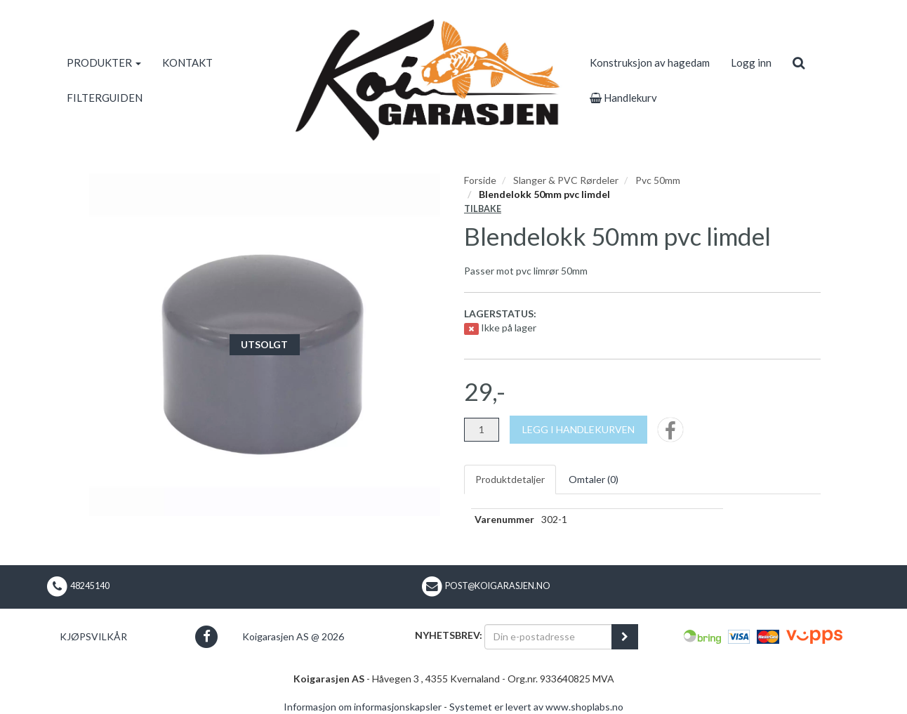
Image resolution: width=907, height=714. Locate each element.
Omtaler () (593, 479)
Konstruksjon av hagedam (650, 62)
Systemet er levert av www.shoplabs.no (536, 707)
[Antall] (481, 430)
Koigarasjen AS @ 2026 (293, 636)
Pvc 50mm (657, 180)
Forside (480, 180)
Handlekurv (623, 97)
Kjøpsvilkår (93, 636)
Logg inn (751, 62)
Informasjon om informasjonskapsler (363, 707)
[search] (798, 62)
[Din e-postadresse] (548, 636)
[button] (206, 636)
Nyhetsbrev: (448, 635)
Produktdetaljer (510, 479)
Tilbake (482, 209)
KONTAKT (187, 62)
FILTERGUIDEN (105, 97)
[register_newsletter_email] (624, 636)
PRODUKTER (104, 62)
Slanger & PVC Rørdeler (565, 180)
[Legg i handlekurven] (578, 430)
